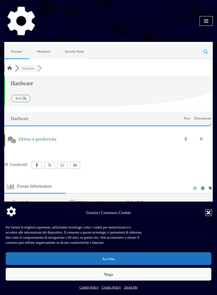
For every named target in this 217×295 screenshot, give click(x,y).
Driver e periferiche (38, 139)
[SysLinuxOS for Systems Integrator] (21, 21)
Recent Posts (74, 51)
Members (44, 51)
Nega (108, 274)
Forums (16, 51)
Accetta (108, 258)
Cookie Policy (89, 287)
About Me (131, 287)
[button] (208, 212)
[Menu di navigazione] (206, 21)
